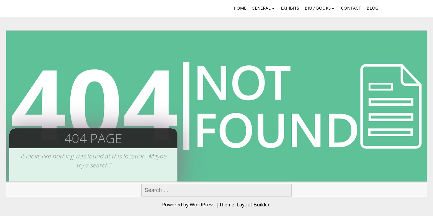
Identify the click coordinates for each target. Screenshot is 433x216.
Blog (372, 8)
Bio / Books (318, 8)
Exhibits (290, 8)
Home (240, 8)
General (261, 8)
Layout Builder (253, 204)
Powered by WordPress (188, 204)
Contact (351, 8)
